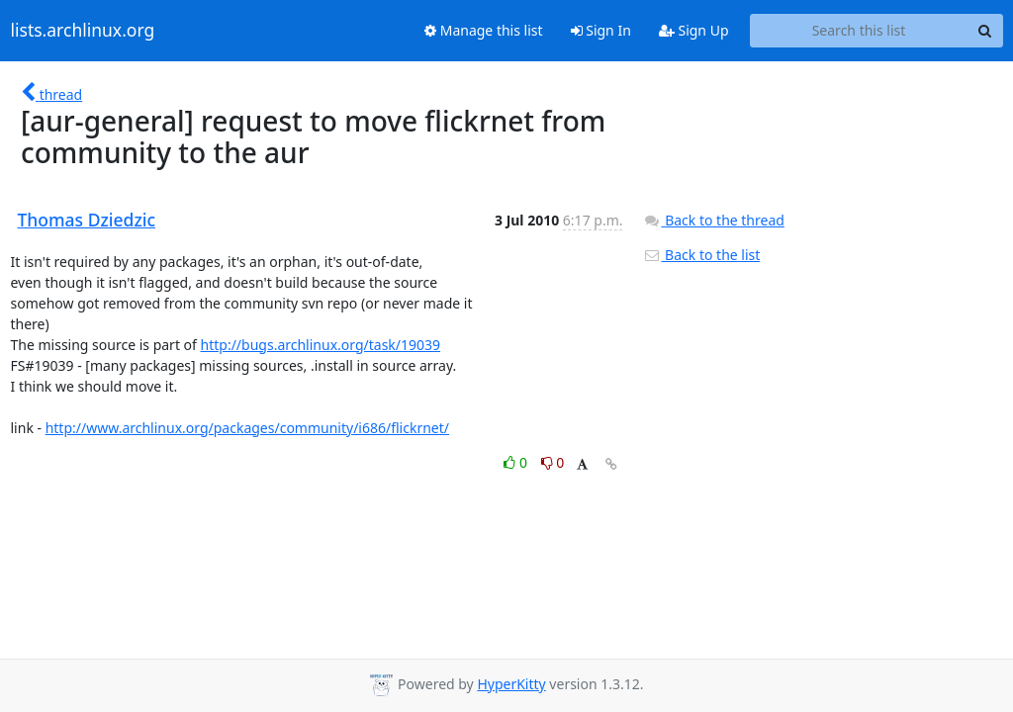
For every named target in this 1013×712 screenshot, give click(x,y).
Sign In (601, 30)
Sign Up (694, 30)
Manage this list (483, 30)
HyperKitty (511, 683)
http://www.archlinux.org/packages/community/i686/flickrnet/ (247, 427)
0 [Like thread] (517, 462)
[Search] (985, 30)
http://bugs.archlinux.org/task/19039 (321, 344)
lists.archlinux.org (83, 31)
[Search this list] (859, 30)
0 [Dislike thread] (553, 462)
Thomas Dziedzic (87, 219)
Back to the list (701, 254)
